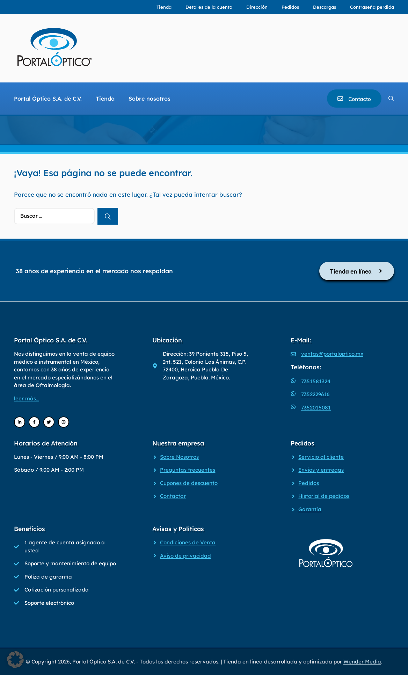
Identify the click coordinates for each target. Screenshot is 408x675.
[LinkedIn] (19, 422)
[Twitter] (48, 422)
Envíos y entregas (321, 469)
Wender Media (362, 661)
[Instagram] (63, 422)
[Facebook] (34, 422)
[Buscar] (107, 216)
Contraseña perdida (372, 7)
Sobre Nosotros (179, 456)
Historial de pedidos (323, 496)
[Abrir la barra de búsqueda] (391, 98)
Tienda (164, 7)
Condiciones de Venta (188, 542)
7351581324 (315, 381)
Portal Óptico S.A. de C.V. (48, 98)
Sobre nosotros (149, 98)
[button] (15, 659)
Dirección (257, 7)
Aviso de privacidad (185, 555)
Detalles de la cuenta (208, 7)
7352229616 (315, 394)
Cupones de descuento (189, 483)
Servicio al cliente (321, 456)
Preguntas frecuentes (187, 469)
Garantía (309, 509)
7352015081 (316, 407)
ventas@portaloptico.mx (332, 353)
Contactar (173, 496)
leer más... (26, 398)
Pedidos (290, 7)
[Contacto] (354, 98)
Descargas (324, 7)
